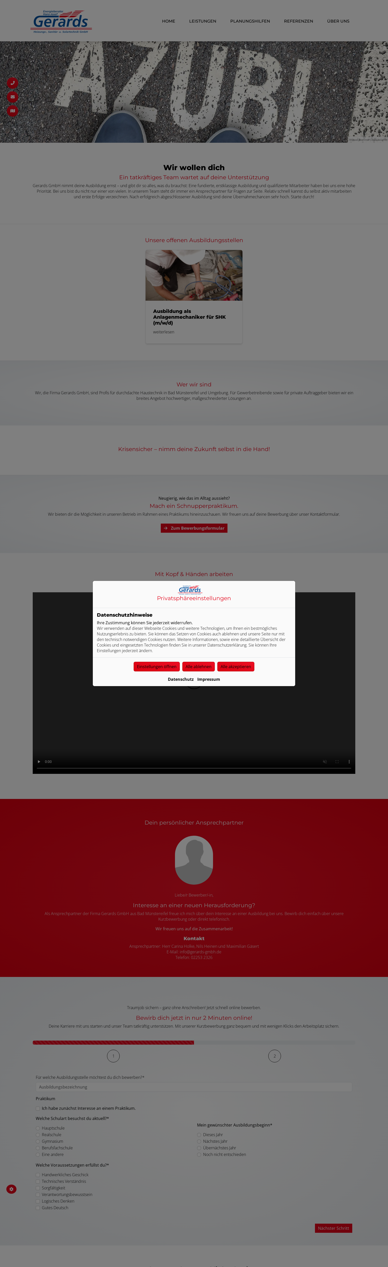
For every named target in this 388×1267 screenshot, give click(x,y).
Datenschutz (181, 679)
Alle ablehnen (198, 666)
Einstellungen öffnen (157, 666)
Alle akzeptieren (236, 666)
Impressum (208, 679)
